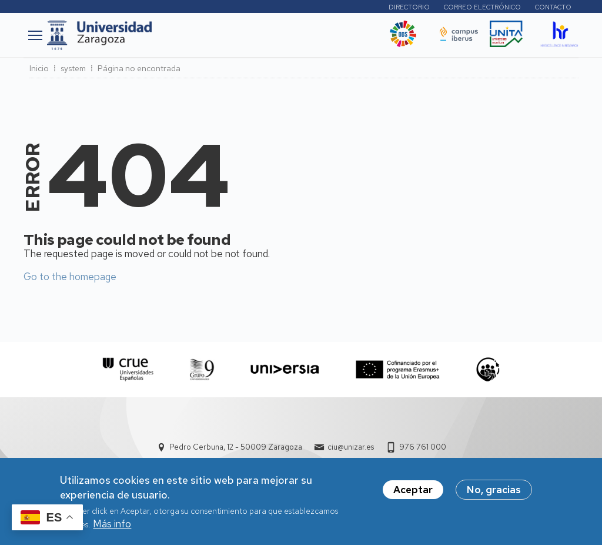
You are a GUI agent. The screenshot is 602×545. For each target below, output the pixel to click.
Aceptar (413, 493)
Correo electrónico (482, 7)
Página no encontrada (139, 68)
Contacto (553, 7)
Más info (112, 527)
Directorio (409, 7)
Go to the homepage (70, 276)
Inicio (39, 68)
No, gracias (494, 493)
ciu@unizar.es (350, 447)
